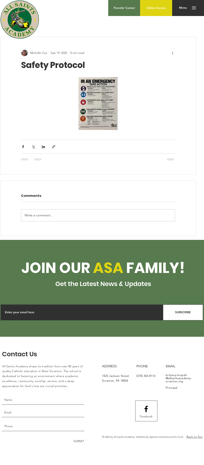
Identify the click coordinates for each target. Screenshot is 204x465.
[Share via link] (54, 147)
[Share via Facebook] (23, 147)
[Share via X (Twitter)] (33, 147)
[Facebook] (146, 416)
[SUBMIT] (78, 441)
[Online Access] (156, 8)
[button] (183, 8)
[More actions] (172, 52)
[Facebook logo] (146, 409)
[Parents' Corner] (124, 8)
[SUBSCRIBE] (183, 312)
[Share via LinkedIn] (43, 147)
